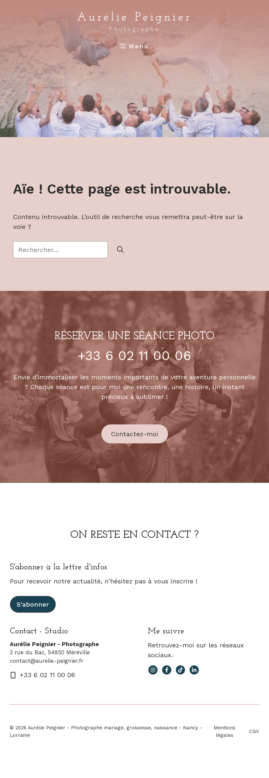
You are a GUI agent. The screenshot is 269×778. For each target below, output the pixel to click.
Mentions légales (224, 731)
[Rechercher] (120, 249)
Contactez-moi (134, 434)
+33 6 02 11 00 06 (134, 355)
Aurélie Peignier (134, 18)
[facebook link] (166, 670)
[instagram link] (153, 670)
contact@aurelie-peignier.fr (46, 661)
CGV (254, 731)
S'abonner (33, 604)
